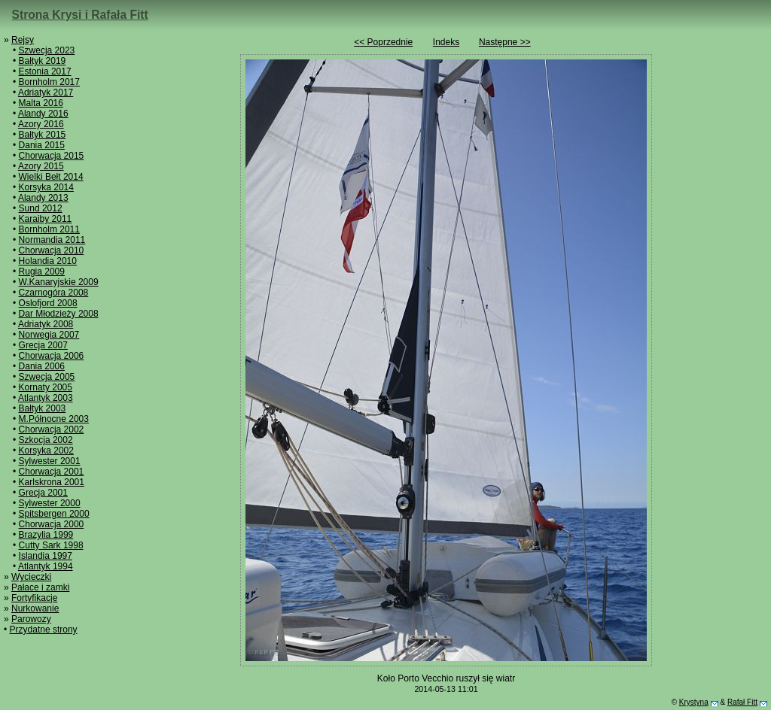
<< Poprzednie (383, 42)
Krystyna (694, 702)
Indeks (446, 42)
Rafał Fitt (742, 702)
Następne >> (505, 42)
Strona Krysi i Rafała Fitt (80, 14)
